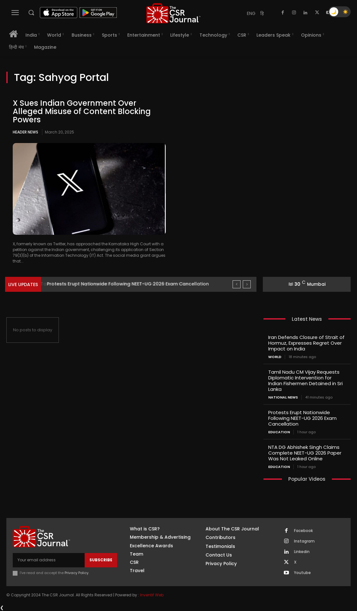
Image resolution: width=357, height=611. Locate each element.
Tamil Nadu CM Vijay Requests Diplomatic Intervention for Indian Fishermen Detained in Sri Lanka (305, 380)
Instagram (304, 541)
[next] (247, 284)
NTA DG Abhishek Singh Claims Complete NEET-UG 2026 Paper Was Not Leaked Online (304, 453)
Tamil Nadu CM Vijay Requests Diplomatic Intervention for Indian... (122, 284)
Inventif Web (152, 595)
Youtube (302, 572)
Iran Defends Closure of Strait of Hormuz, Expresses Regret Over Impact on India (306, 343)
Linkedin (302, 551)
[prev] (237, 284)
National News (283, 397)
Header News (25, 132)
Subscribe (100, 560)
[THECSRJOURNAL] (173, 13)
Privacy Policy (76, 572)
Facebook (303, 530)
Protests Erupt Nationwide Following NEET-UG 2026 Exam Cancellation (302, 418)
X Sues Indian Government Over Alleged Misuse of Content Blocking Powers (82, 111)
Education (279, 432)
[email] (49, 560)
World (274, 357)
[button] (31, 12)
